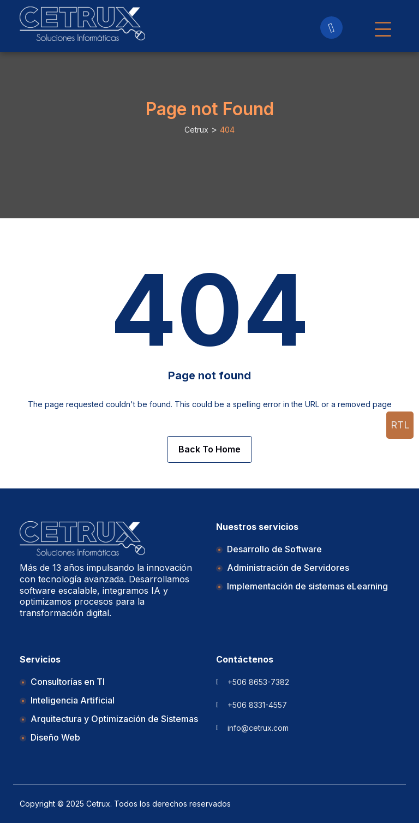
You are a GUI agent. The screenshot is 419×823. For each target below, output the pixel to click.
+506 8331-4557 (257, 704)
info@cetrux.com (258, 727)
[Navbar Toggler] (383, 24)
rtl (400, 425)
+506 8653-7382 (258, 682)
